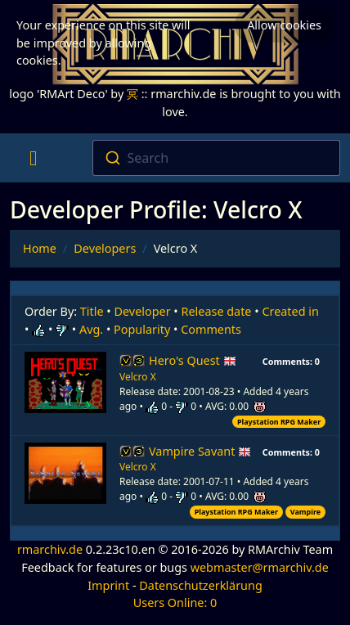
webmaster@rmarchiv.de (260, 567)
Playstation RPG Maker (279, 421)
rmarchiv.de (50, 549)
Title (92, 311)
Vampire (305, 511)
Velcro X (137, 377)
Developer (142, 311)
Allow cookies (284, 25)
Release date (217, 311)
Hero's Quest (192, 360)
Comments (211, 329)
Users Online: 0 (175, 602)
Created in (290, 311)
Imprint (108, 585)
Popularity (142, 329)
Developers (105, 248)
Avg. (91, 329)
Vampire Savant (200, 451)
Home (39, 248)
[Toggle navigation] (33, 158)
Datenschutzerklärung (200, 585)
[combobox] (216, 158)
